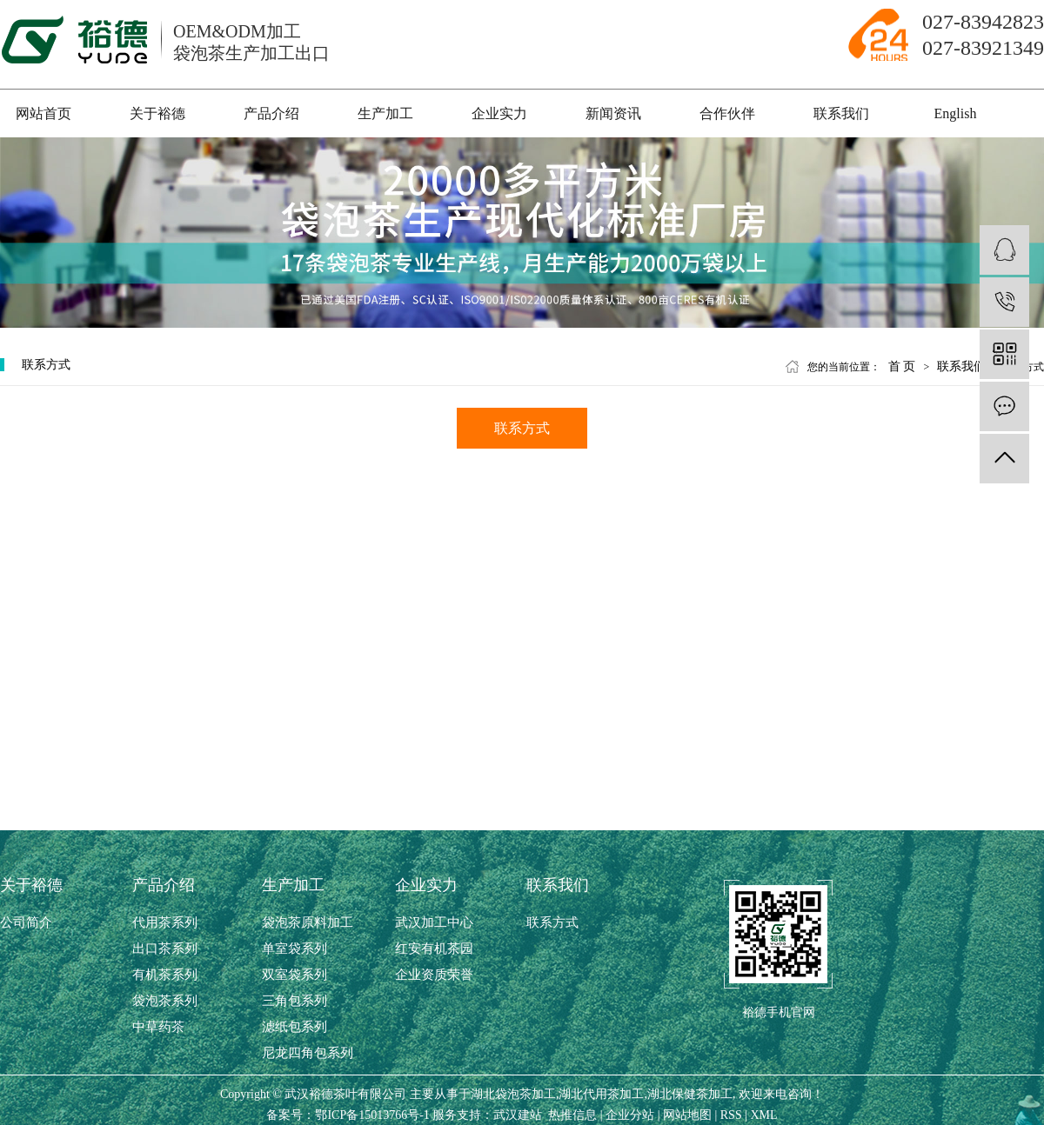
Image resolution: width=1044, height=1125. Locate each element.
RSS (731, 1115)
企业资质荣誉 (434, 975)
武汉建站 (517, 1115)
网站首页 (43, 113)
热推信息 (572, 1115)
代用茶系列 (164, 922)
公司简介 (26, 922)
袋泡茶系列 (164, 1001)
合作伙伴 (727, 113)
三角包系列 (294, 1001)
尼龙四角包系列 (307, 1053)
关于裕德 (157, 113)
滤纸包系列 (294, 1027)
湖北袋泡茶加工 (513, 1094)
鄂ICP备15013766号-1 (372, 1115)
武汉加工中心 (434, 922)
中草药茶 (158, 1027)
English (955, 113)
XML (764, 1115)
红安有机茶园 (434, 948)
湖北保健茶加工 (690, 1094)
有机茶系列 (164, 975)
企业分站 (630, 1115)
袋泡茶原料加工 (307, 922)
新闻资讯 (613, 113)
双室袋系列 (294, 975)
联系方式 (522, 428)
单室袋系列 (294, 948)
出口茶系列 (164, 948)
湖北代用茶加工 (601, 1094)
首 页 (902, 366)
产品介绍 (271, 113)
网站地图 (687, 1115)
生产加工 (385, 113)
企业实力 (499, 113)
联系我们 (841, 113)
